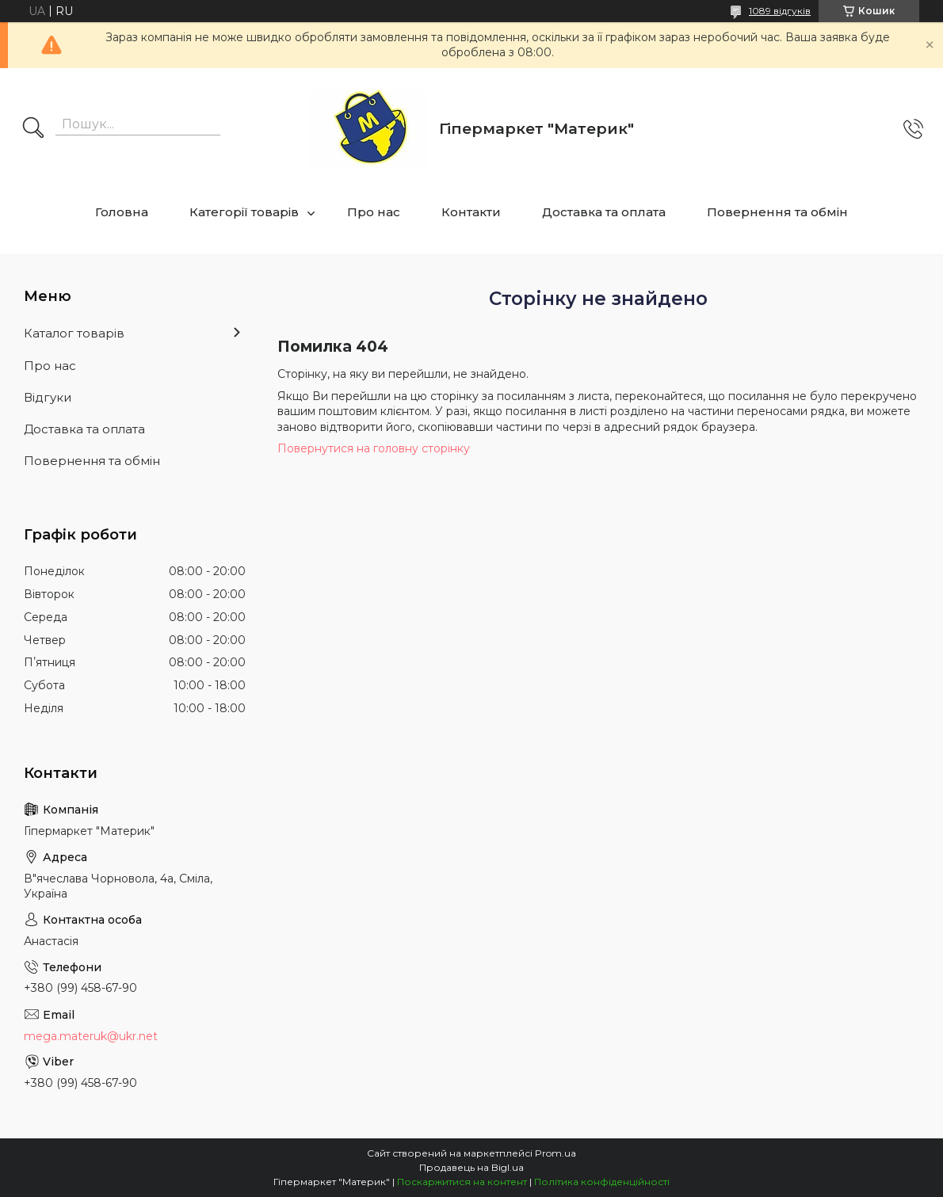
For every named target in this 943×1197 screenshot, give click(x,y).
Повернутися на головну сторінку (373, 448)
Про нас (373, 211)
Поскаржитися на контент (462, 1181)
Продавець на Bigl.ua (471, 1167)
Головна (121, 211)
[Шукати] (33, 129)
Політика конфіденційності (602, 1181)
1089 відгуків (780, 11)
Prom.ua (555, 1153)
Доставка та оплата (604, 211)
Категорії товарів (244, 211)
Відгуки (47, 397)
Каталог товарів (74, 333)
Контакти (471, 211)
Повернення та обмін (777, 211)
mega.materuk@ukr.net (91, 1036)
